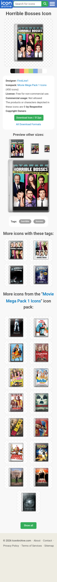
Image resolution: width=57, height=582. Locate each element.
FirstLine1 (23, 80)
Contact (47, 540)
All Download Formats (28, 124)
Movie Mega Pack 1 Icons (32, 85)
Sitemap (49, 545)
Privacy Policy (11, 545)
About (37, 540)
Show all (28, 525)
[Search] (44, 4)
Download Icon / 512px (28, 117)
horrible (25, 221)
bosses (39, 221)
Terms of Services (31, 545)
